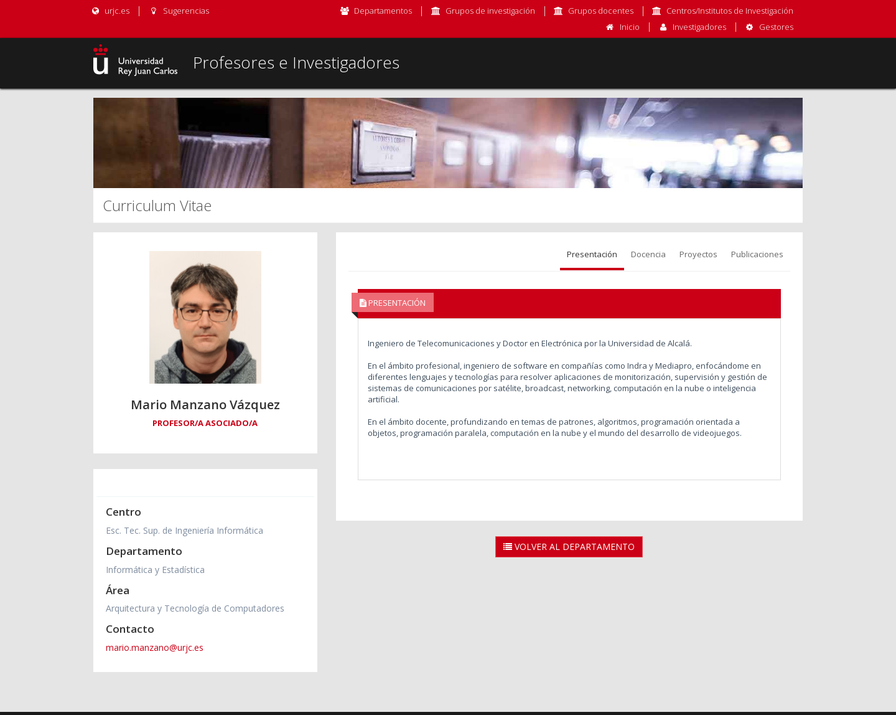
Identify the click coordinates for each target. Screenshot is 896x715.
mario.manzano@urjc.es (154, 647)
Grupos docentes (600, 10)
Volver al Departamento (569, 546)
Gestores (776, 26)
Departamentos (383, 10)
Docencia (648, 254)
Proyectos (698, 254)
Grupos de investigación (490, 10)
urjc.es (109, 10)
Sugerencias (178, 10)
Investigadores (699, 26)
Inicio (630, 26)
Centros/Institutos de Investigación (729, 10)
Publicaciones (757, 254)
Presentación (592, 254)
